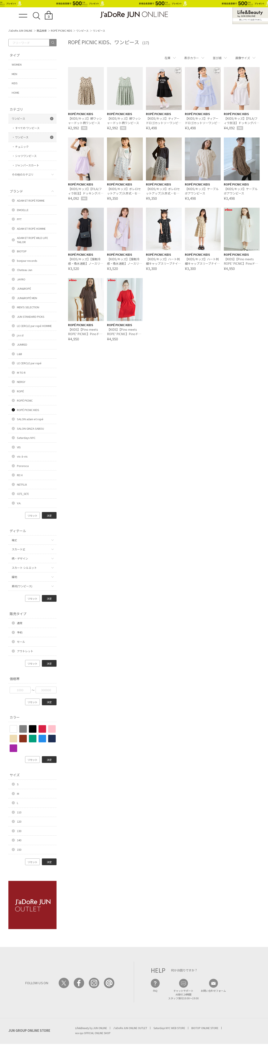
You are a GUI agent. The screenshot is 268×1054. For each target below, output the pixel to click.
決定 (49, 515)
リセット (32, 515)
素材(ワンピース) (22, 586)
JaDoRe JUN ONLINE (134, 15)
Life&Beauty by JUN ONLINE (91, 1028)
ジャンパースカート (27, 165)
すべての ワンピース (27, 128)
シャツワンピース (26, 156)
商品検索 (42, 30)
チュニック (22, 147)
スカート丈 (18, 549)
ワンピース (82, 30)
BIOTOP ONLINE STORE (204, 1028)
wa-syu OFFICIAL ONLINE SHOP (93, 1033)
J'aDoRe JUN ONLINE (20, 30)
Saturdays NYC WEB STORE (169, 1028)
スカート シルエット (24, 568)
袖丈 (14, 540)
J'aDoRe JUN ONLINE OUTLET (130, 1028)
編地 (14, 577)
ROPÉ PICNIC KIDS (61, 30)
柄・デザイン (20, 558)
